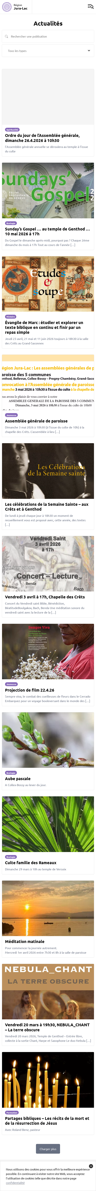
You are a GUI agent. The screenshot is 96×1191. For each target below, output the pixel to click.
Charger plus (48, 1149)
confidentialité (15, 1182)
